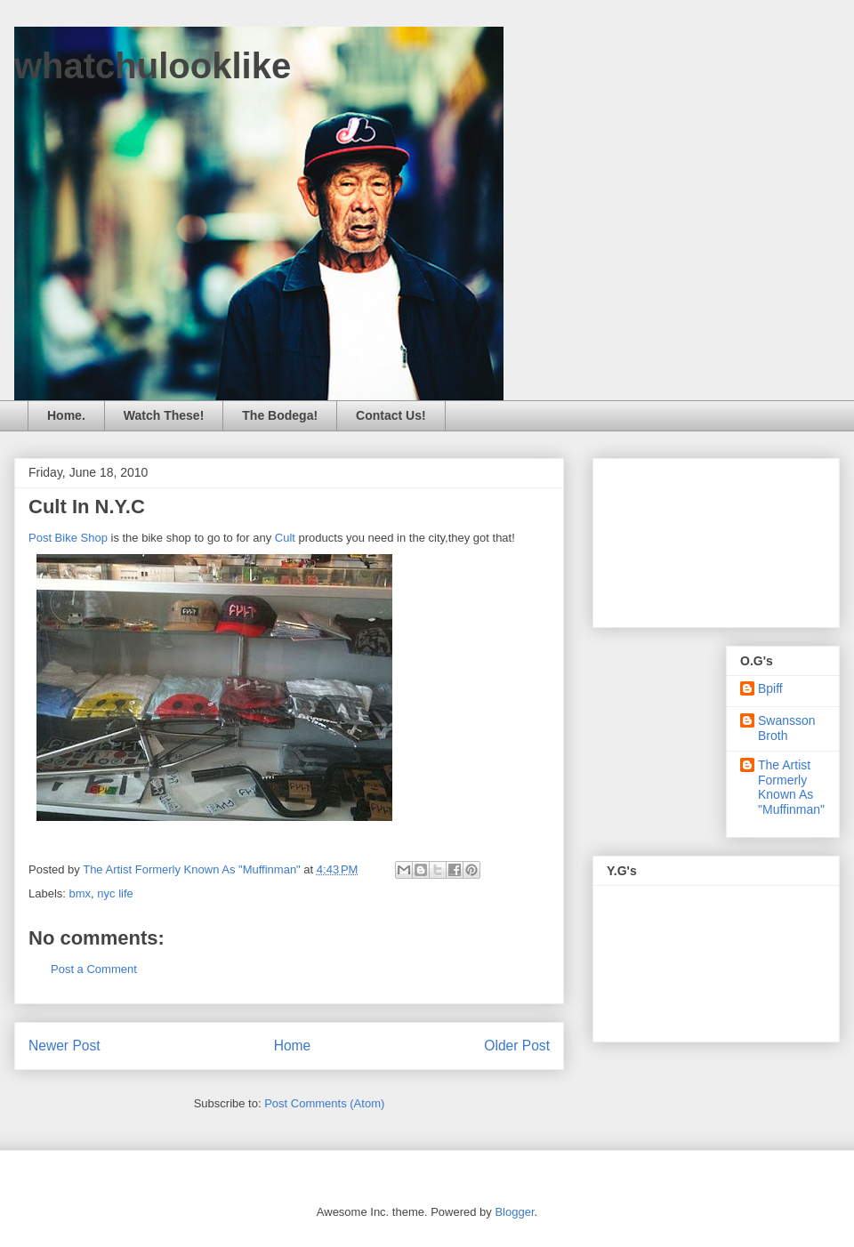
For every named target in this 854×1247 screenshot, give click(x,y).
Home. (66, 415)
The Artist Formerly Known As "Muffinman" (791, 787)
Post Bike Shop (68, 537)
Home (292, 1045)
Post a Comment (94, 969)
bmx (80, 893)
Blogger (514, 1212)
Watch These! (164, 415)
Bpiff (770, 688)
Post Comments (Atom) (324, 1103)
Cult (285, 537)
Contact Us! (391, 415)
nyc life (115, 893)
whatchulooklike (152, 65)
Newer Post (64, 1045)
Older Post (517, 1045)
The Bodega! (280, 415)
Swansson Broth (787, 728)
